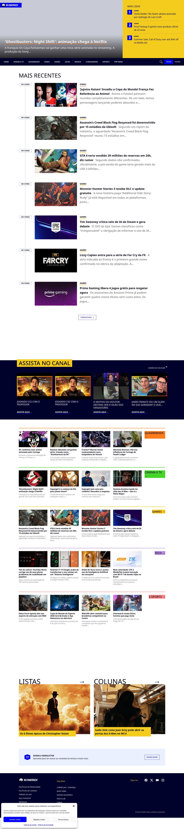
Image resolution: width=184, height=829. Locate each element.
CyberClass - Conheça (66, 792)
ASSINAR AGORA (152, 762)
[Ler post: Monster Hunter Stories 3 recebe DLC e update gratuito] (96, 528)
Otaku (47, 62)
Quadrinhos (34, 62)
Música (78, 62)
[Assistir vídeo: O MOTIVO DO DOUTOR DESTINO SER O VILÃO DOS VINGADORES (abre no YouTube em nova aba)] (111, 398)
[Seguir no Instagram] (163, 785)
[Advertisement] (92, 344)
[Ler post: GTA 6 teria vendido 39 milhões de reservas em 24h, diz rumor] (64, 530)
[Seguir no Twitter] (151, 785)
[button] (74, 806)
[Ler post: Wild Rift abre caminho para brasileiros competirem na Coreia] (96, 615)
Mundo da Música (65, 800)
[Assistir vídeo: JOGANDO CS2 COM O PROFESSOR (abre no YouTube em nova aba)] (34, 398)
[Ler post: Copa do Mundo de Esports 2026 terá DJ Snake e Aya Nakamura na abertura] (64, 614)
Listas (67, 62)
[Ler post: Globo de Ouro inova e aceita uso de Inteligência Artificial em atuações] (96, 570)
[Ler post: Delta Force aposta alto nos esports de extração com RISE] (33, 613)
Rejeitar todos (39, 819)
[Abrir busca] (161, 61)
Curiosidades (92, 62)
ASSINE (168, 62)
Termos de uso (25, 799)
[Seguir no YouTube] (157, 785)
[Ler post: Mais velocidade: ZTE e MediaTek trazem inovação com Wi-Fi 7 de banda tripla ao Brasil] (127, 573)
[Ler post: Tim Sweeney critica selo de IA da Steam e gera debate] (127, 528)
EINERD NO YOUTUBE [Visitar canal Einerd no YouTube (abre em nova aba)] (156, 372)
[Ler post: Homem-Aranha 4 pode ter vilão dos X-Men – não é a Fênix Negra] (127, 490)
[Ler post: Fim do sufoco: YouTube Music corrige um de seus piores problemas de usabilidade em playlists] (33, 572)
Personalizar (63, 819)
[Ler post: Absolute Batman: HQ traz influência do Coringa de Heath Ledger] (127, 450)
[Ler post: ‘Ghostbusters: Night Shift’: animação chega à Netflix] (33, 488)
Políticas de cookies (30, 825)
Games (57, 62)
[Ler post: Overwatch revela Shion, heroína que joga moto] (127, 613)
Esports (106, 62)
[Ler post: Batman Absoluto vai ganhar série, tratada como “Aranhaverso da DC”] (64, 450)
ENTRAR (177, 62)
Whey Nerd (61, 796)
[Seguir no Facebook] (146, 785)
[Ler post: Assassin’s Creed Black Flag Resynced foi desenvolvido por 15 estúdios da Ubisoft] (33, 529)
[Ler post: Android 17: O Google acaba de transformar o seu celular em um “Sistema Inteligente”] (64, 570)
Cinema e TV (18, 62)
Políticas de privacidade (45, 825)
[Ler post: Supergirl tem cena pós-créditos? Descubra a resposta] (96, 488)
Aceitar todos (15, 819)
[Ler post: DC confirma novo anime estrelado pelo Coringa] (33, 449)
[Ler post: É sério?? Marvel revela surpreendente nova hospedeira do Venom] (96, 450)
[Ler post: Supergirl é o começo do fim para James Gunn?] (64, 488)
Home (6, 62)
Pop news (118, 62)
